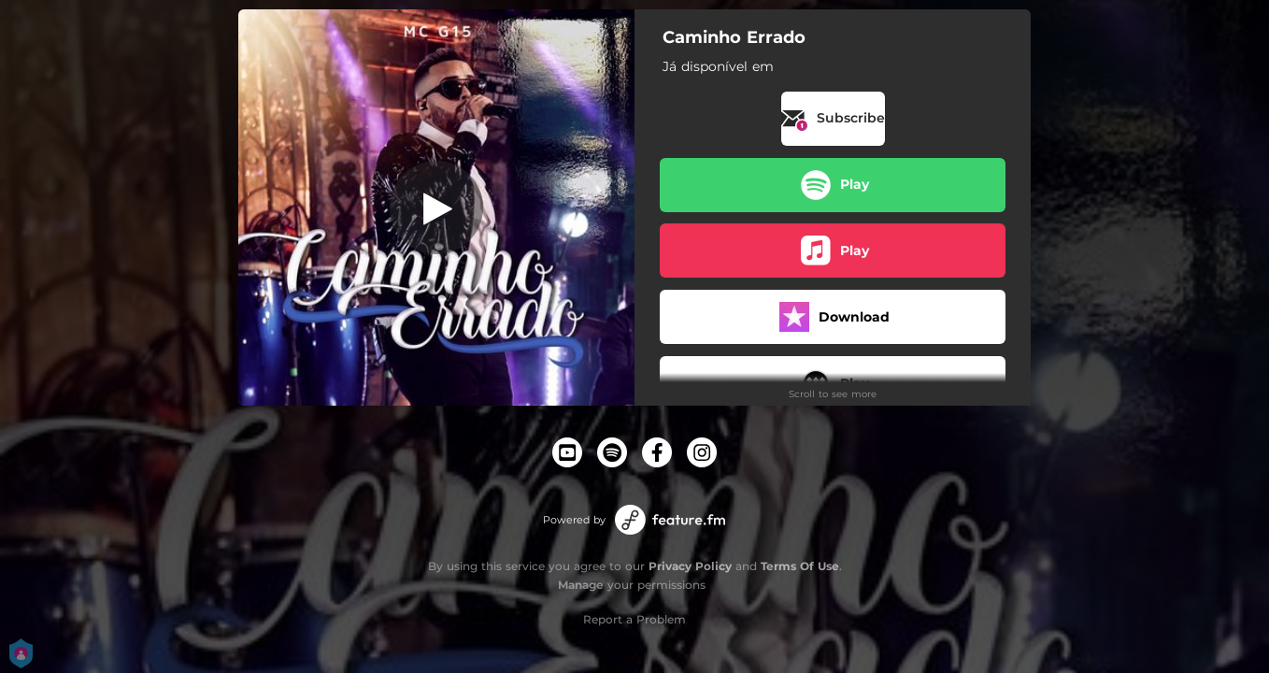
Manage (581, 585)
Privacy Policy (690, 566)
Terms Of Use (800, 566)
